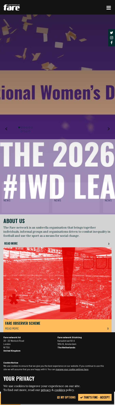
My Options (66, 397)
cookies (59, 390)
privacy (46, 390)
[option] (57, 204)
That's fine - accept (95, 397)
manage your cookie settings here (72, 369)
